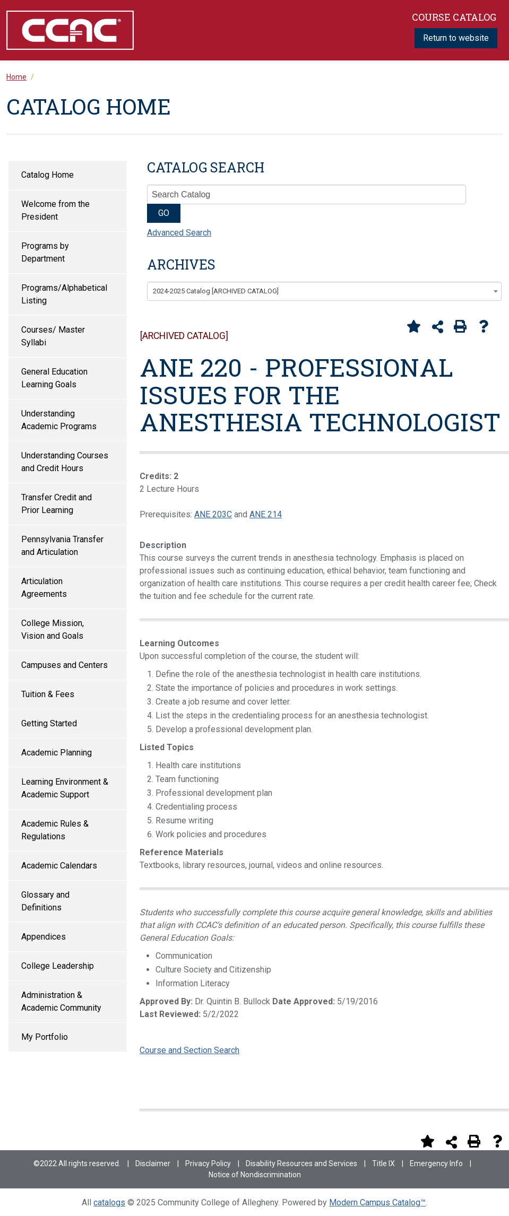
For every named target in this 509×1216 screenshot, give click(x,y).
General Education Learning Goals (54, 378)
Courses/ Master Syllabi (53, 336)
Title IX (383, 1163)
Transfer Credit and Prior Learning (56, 503)
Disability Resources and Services (301, 1163)
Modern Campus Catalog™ (377, 1202)
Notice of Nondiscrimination (255, 1174)
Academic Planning (56, 753)
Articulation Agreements (44, 587)
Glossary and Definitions (45, 901)
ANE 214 (265, 514)
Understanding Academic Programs (59, 420)
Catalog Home (47, 175)
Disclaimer (152, 1163)
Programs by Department (45, 252)
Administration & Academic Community (61, 1001)
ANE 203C (213, 514)
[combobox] (324, 291)
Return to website (456, 38)
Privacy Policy (208, 1163)
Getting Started (49, 723)
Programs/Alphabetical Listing (64, 294)
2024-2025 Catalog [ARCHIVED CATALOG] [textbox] (216, 291)
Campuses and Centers (64, 665)
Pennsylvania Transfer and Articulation (62, 545)
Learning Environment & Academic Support (64, 788)
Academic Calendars (59, 866)
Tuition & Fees (47, 694)
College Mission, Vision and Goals (52, 629)
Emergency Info (436, 1163)
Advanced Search (179, 233)
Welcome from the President (55, 210)
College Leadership (57, 966)
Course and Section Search (189, 1050)
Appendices (43, 937)
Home (16, 77)
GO (163, 213)
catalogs (109, 1202)
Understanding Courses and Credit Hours (64, 461)
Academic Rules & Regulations (55, 830)
